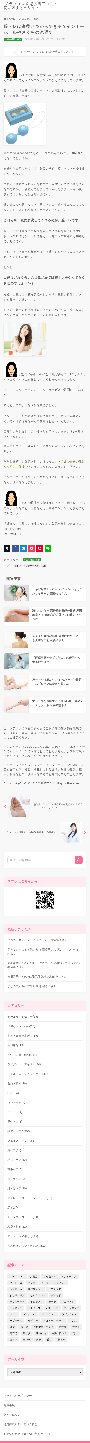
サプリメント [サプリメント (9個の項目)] (35, 1289)
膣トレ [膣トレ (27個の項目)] (13, 1339)
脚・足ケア (17, 1188)
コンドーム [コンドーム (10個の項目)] (16, 1289)
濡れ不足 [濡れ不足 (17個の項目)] (41, 1333)
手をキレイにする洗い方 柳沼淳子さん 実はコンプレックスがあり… (45, 951)
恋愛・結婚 (17, 1226)
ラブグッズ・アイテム (24, 1064)
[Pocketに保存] (31, 548)
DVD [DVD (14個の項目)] (12, 1276)
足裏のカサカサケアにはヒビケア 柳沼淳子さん (37, 940)
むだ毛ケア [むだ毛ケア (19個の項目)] (49, 1276)
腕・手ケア (16, 1178)
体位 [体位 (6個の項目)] (12, 1327)
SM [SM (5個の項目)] (22, 1276)
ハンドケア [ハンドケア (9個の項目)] (16, 1308)
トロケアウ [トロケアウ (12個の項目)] (36, 1301)
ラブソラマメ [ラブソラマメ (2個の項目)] (69, 1314)
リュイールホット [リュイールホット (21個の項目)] (53, 1320)
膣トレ (18, 566)
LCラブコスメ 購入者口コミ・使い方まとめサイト (31, 6)
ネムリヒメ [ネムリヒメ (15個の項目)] (68, 1301)
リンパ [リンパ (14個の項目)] (73, 1320)
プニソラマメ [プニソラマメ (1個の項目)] (48, 1314)
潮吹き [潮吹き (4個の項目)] (26, 1333)
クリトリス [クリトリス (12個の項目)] (16, 1282)
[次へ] (45, 832)
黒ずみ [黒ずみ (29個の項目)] (61, 1339)
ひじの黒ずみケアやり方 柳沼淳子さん (31, 986)
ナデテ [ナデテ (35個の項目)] (52, 1301)
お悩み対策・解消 (29, 19)
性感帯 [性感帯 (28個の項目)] (76, 1327)
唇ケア (14, 1150)
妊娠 (44, 566)
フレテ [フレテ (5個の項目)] (13, 1314)
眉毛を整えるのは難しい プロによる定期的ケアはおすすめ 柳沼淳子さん (44, 965)
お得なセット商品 (21, 1026)
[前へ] (45, 806)
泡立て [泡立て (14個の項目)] (13, 1333)
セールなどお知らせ (22, 1016)
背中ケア (14, 1169)
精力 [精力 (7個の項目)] (74, 1333)
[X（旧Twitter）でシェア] (7, 548)
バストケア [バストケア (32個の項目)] (52, 1308)
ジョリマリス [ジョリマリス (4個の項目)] (17, 1295)
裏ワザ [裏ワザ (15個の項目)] (26, 1339)
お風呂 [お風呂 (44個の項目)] (34, 1276)
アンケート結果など (22, 1236)
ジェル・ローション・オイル (28, 1073)
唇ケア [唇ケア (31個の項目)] (24, 1327)
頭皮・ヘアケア (19, 1131)
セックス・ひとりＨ (22, 1217)
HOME (9, 19)
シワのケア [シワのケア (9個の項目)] (55, 1289)
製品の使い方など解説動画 (27, 1245)
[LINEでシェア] (48, 548)
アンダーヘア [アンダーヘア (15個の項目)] (69, 1276)
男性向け (14, 1121)
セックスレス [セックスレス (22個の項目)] (37, 1295)
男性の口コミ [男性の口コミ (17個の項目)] (59, 1333)
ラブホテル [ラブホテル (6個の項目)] (16, 1320)
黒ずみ (13, 1207)
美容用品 (16, 1045)
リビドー (14, 1112)
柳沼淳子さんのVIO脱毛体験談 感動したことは (37, 976)
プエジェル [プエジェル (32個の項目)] (29, 1314)
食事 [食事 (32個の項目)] (38, 1339)
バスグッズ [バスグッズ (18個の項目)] (34, 1308)
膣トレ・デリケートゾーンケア (29, 1198)
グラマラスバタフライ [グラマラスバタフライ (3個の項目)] (53, 1282)
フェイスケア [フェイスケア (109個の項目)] (71, 1308)
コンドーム (16, 1102)
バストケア (17, 1159)
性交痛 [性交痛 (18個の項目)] (63, 1327)
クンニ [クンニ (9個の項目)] (31, 1282)
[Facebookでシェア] (15, 548)
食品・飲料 (17, 1083)
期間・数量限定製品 (22, 1035)
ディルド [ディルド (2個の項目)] (56, 1295)
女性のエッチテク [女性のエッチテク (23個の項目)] (44, 1327)
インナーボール (31, 566)
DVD (13, 1092)
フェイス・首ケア (21, 1140)
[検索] (79, 860)
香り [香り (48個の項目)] (49, 1339)
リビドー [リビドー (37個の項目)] (33, 1320)
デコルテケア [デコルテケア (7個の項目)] (17, 1301)
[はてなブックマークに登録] (23, 548)
